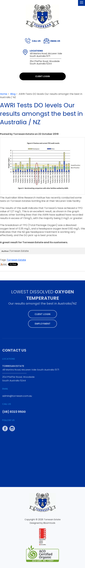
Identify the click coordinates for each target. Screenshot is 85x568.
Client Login (42, 76)
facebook (5, 427)
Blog (12, 94)
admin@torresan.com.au (55, 41)
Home (3, 94)
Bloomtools (49, 523)
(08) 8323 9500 (36, 41)
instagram (12, 427)
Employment (42, 322)
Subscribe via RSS (3, 264)
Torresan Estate (16, 260)
